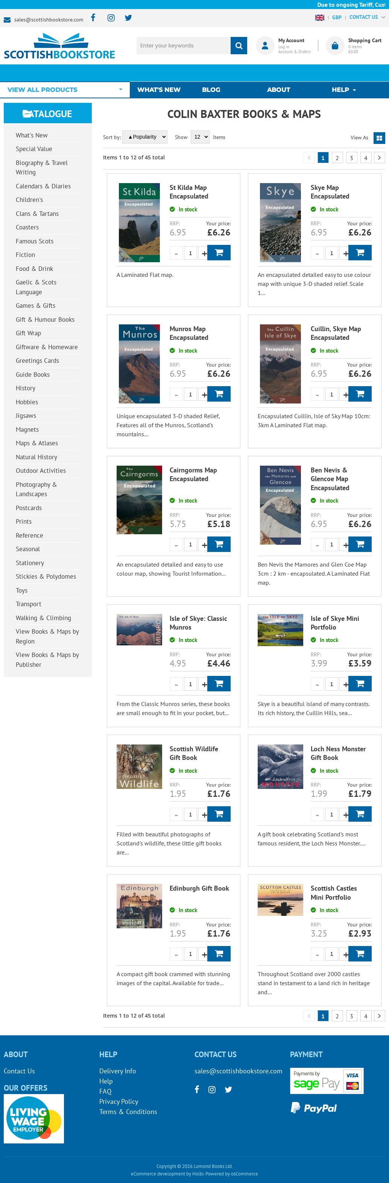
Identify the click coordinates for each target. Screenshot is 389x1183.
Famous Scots (34, 241)
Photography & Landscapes (36, 489)
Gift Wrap (28, 333)
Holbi (198, 1174)
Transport (28, 604)
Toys (21, 590)
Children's (29, 200)
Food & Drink (34, 268)
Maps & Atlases (37, 443)
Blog (213, 72)
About (278, 72)
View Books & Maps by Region (47, 636)
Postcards (29, 508)
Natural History (36, 457)
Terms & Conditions (128, 1111)
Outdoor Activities (41, 470)
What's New (162, 72)
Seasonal (28, 549)
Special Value (34, 149)
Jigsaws (26, 415)
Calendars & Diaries (43, 186)
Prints (24, 521)
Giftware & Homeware (47, 347)
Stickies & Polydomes (46, 576)
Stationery (30, 563)
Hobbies (27, 402)
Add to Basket (219, 252)
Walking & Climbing (43, 618)
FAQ (105, 1091)
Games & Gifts (35, 305)
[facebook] (91, 18)
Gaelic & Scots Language (36, 287)
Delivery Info (117, 1071)
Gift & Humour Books (45, 319)
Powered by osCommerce (231, 1174)
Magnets (27, 429)
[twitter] (125, 18)
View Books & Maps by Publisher (47, 660)
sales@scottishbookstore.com (48, 19)
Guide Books (33, 374)
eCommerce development (158, 1174)
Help (106, 1081)
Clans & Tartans (37, 213)
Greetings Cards (37, 360)
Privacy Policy (118, 1101)
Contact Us (19, 1071)
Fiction (25, 255)
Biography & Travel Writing (42, 168)
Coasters (27, 227)
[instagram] (108, 18)
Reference (29, 535)
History (25, 388)
